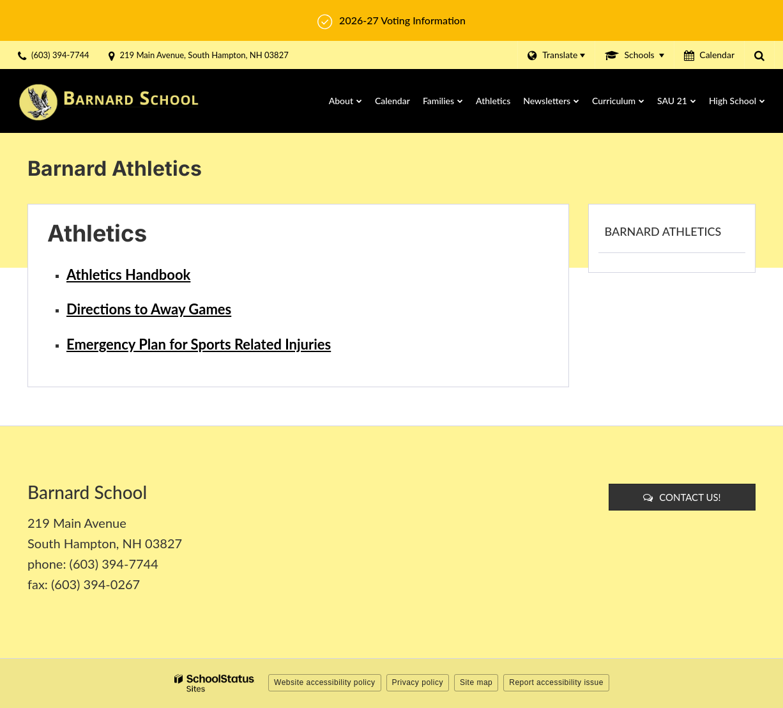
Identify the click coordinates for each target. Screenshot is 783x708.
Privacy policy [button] (417, 682)
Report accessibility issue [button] (556, 682)
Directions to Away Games (148, 309)
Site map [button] (476, 682)
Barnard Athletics (663, 231)
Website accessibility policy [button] (325, 682)
